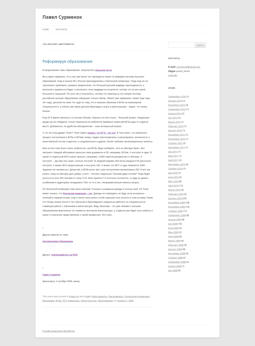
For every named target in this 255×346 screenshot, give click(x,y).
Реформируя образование (67, 61)
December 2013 (176, 105)
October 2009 (175, 211)
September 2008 (177, 261)
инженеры (74, 300)
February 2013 (175, 126)
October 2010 (175, 168)
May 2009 (173, 232)
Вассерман (48, 300)
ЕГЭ (65, 300)
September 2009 (177, 215)
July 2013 (172, 117)
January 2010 (175, 198)
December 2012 (176, 134)
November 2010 (176, 164)
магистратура (89, 300)
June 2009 (173, 228)
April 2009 (173, 236)
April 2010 (173, 185)
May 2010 (173, 181)
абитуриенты (99, 296)
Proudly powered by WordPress (58, 331)
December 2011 (176, 147)
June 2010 (173, 177)
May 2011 (173, 155)
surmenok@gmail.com (188, 66)
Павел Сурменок (62, 17)
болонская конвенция (137, 296)
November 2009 (176, 206)
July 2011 (172, 151)
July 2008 (172, 270)
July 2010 (172, 172)
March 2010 (174, 189)
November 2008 (176, 253)
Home (45, 29)
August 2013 (174, 113)
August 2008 (174, 266)
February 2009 (175, 245)
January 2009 (175, 249)
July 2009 (172, 223)
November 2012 (176, 138)
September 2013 (177, 109)
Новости (74, 296)
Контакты (61, 29)
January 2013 (175, 130)
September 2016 (177, 96)
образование (105, 300)
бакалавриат (116, 296)
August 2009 (174, 219)
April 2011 (173, 160)
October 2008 (175, 257)
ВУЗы (59, 300)
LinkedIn (172, 75)
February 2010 (175, 194)
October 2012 (175, 143)
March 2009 (174, 240)
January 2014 (175, 100)
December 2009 (176, 202)
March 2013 (174, 122)
